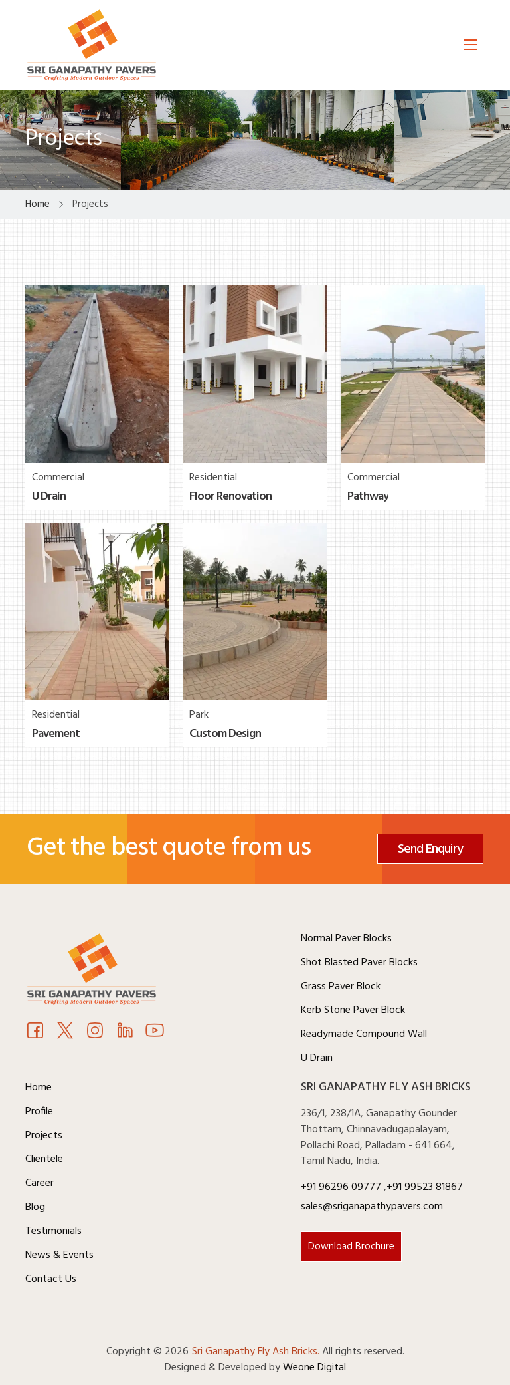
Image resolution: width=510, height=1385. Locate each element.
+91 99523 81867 (424, 1187)
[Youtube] (125, 1032)
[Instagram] (95, 1032)
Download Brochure (351, 1247)
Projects (43, 1135)
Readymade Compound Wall (364, 1034)
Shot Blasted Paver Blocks (359, 962)
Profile (39, 1111)
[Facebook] (35, 1032)
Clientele (44, 1159)
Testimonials (53, 1231)
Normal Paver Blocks (346, 938)
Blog (35, 1207)
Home (38, 1087)
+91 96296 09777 (342, 1187)
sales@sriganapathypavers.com (372, 1206)
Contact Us (50, 1279)
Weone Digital (314, 1367)
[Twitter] (65, 1032)
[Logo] (91, 45)
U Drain (317, 1058)
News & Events (59, 1255)
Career (39, 1183)
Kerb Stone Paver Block (353, 1010)
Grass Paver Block (341, 986)
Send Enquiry (430, 849)
